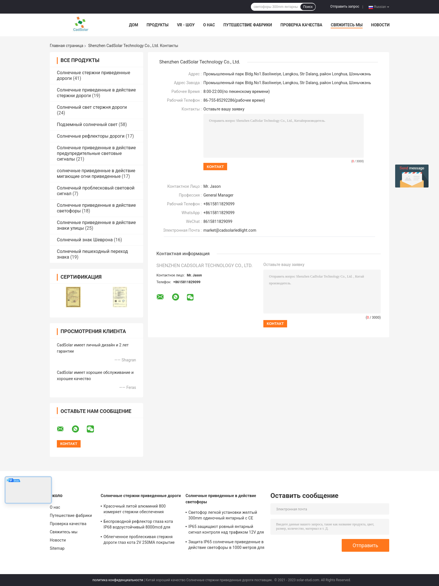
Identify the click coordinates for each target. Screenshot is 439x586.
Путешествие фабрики (247, 25)
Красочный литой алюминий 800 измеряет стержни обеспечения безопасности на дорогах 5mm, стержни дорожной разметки (141, 510)
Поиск (308, 7)
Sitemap (57, 548)
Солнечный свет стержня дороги (92, 107)
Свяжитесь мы (346, 25)
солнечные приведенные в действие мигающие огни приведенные (96, 173)
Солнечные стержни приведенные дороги (141, 495)
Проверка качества (301, 25)
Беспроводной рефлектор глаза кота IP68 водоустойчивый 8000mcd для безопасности (138, 525)
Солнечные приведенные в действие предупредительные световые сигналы (96, 153)
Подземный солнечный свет (87, 124)
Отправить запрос (344, 6)
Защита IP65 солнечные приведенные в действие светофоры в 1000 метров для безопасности (226, 545)
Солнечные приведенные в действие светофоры (221, 498)
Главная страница (66, 45)
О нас (209, 25)
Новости (380, 25)
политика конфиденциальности (117, 580)
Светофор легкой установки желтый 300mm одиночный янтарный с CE (222, 515)
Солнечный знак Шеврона (85, 239)
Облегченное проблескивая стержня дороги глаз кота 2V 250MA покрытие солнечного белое (139, 540)
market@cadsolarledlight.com (229, 230)
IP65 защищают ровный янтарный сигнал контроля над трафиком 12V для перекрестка (226, 530)
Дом (133, 25)
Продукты (158, 25)
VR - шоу (186, 25)
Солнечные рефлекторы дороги (90, 136)
